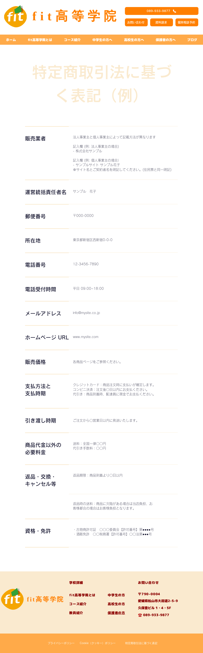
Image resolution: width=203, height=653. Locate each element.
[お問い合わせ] (136, 22)
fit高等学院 (45, 599)
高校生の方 (116, 604)
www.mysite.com (85, 336)
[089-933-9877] (161, 11)
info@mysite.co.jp (86, 312)
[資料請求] (161, 22)
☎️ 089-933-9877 (153, 615)
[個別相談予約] (187, 22)
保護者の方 (116, 613)
